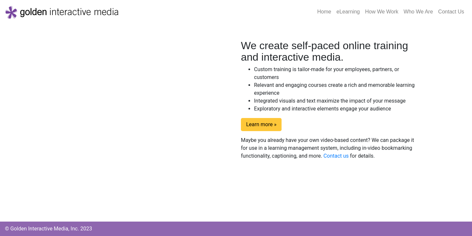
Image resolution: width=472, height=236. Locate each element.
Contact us (336, 156)
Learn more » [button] (261, 124)
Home (325, 11)
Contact (451, 11)
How (382, 11)
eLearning (348, 11)
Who (418, 11)
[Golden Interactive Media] (62, 12)
